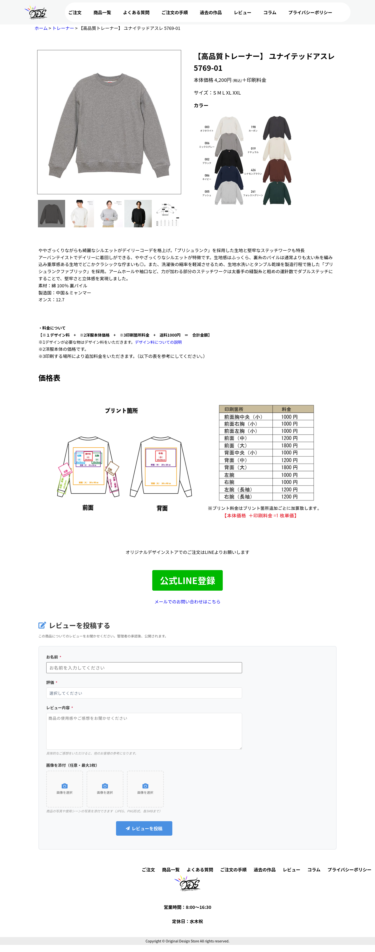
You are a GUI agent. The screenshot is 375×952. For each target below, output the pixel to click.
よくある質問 (136, 12)
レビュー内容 (59, 707)
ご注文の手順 (174, 12)
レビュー (242, 12)
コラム (269, 12)
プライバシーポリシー (310, 12)
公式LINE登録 (187, 580)
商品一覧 (102, 12)
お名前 (53, 657)
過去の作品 (211, 12)
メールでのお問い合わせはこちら (187, 601)
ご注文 (75, 12)
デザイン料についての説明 (158, 342)
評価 (52, 682)
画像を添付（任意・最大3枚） (72, 765)
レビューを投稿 (144, 828)
